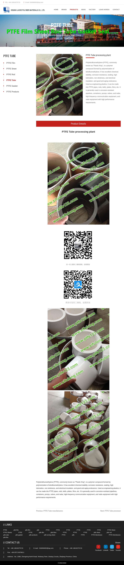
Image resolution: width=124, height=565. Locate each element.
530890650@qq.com (46, 548)
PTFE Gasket (11, 86)
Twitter (112, 550)
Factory (92, 9)
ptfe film (16, 530)
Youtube (118, 550)
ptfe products (33, 535)
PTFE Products (12, 92)
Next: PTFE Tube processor (111, 511)
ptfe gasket (19, 535)
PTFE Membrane (96, 535)
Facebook (98, 550)
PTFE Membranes (115, 535)
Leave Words (104, 9)
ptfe (38, 530)
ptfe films (53, 532)
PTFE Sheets (7, 532)
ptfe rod (109, 532)
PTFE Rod (10, 74)
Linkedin (105, 550)
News (83, 9)
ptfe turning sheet (49, 535)
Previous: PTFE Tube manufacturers (49, 511)
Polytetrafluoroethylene (44, 482)
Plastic (78, 482)
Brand (64, 9)
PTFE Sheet (11, 69)
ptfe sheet (97, 532)
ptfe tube (6, 535)
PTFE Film (10, 63)
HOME (56, 9)
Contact (116, 9)
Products (74, 9)
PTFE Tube (11, 80)
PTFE (65, 131)
